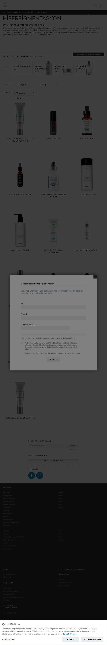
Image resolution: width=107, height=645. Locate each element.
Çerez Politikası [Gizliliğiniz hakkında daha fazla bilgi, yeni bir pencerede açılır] (69, 634)
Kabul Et (70, 639)
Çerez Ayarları (8, 639)
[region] (53, 632)
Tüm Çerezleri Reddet (92, 639)
